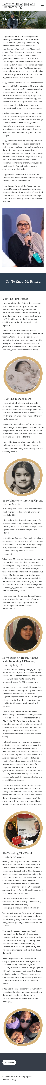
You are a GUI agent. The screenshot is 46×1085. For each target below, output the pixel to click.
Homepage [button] (9, 1062)
